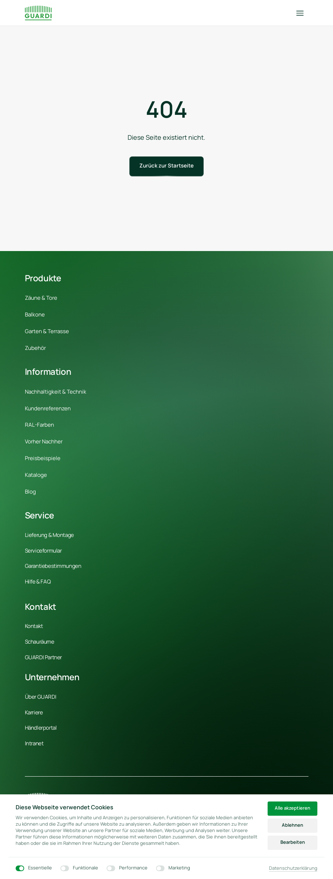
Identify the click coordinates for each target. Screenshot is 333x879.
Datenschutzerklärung (293, 868)
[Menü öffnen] (302, 13)
